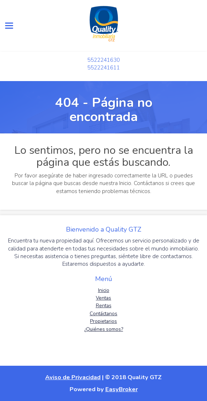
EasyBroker (121, 389)
